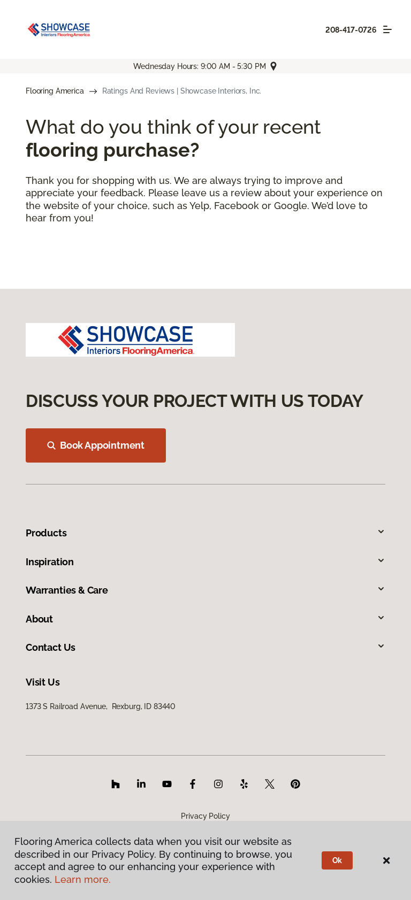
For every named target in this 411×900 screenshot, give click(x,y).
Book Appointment (95, 445)
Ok (337, 860)
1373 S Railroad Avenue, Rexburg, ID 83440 (101, 706)
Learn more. (83, 879)
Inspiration (205, 561)
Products (205, 533)
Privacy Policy (205, 816)
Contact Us (205, 647)
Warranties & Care (205, 590)
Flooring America (55, 91)
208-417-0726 (351, 30)
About (205, 619)
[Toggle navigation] (387, 29)
